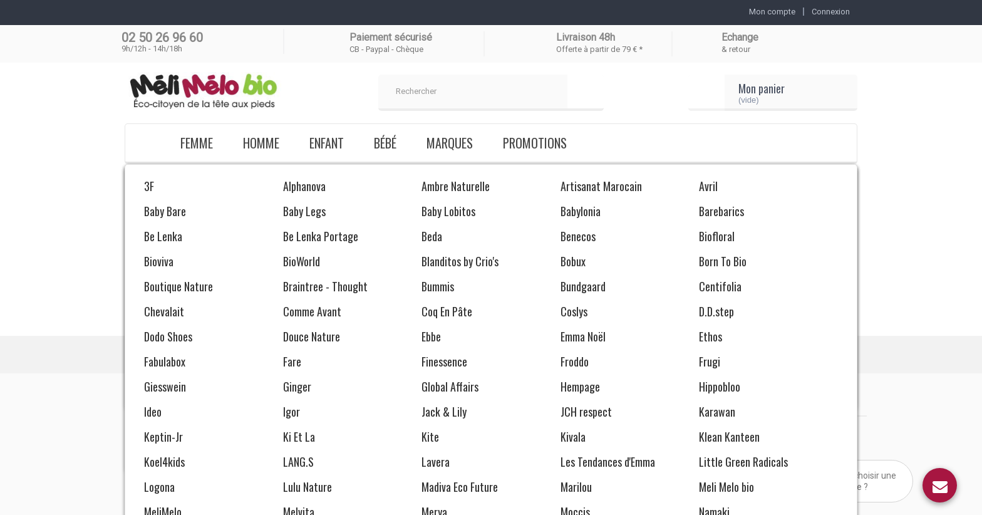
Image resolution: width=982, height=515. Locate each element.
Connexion (831, 12)
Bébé (385, 142)
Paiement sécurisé (390, 37)
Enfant (326, 142)
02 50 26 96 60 (162, 37)
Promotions (535, 142)
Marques (449, 142)
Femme (196, 142)
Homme (261, 142)
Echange (739, 37)
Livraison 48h (585, 37)
